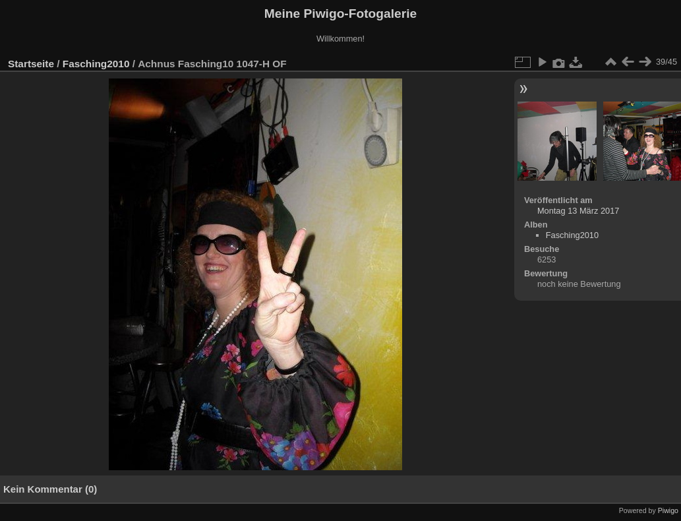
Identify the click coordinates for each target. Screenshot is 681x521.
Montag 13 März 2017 (578, 211)
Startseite (31, 63)
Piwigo (668, 510)
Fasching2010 (96, 63)
